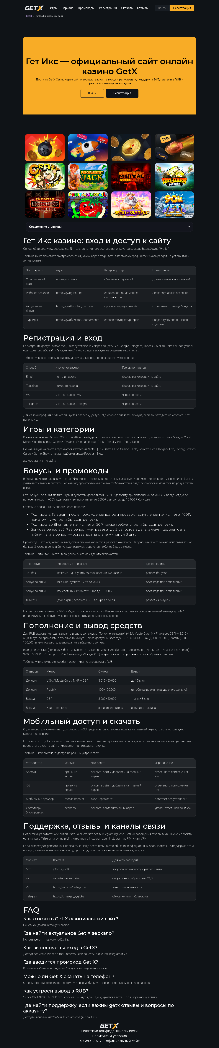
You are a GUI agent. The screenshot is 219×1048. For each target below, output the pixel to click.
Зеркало (67, 8)
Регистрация (108, 8)
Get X (29, 16)
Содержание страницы (45, 226)
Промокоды (86, 8)
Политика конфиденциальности (109, 1031)
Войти (162, 8)
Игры (54, 8)
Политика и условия (109, 1036)
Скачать (127, 8)
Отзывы (142, 8)
